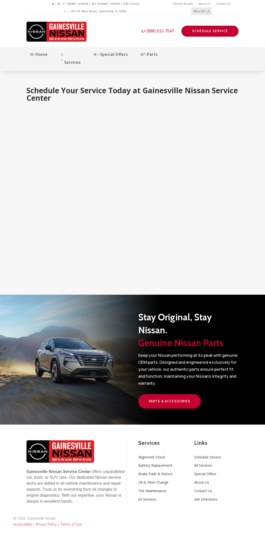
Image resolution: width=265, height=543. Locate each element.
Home (39, 54)
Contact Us (223, 3)
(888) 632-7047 (157, 31)
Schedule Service (210, 31)
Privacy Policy (46, 524)
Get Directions (205, 499)
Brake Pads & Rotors (155, 473)
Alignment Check (151, 457)
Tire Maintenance (152, 490)
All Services (203, 465)
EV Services (147, 499)
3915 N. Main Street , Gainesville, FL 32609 (95, 11)
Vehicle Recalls (183, 3)
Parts (149, 54)
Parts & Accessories (169, 401)
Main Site (201, 11)
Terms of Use (71, 524)
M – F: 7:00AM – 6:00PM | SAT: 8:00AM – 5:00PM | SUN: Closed (95, 3)
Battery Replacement (155, 465)
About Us (204, 3)
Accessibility (22, 524)
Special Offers (111, 54)
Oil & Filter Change (153, 482)
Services (71, 59)
